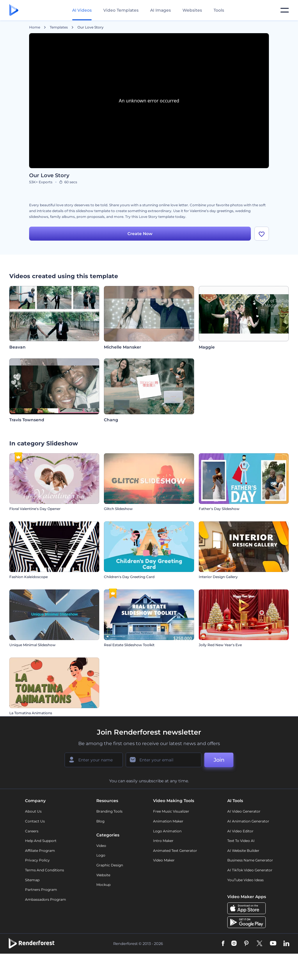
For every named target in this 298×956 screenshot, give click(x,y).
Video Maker (164, 860)
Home (34, 27)
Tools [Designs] (219, 10)
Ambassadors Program (45, 899)
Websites (192, 10)
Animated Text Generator (175, 850)
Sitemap (32, 880)
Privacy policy (37, 860)
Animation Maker (168, 821)
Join (219, 760)
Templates (59, 27)
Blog (100, 821)
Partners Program (41, 889)
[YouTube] (273, 944)
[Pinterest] (246, 944)
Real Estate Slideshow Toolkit (129, 645)
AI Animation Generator (248, 821)
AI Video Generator (243, 811)
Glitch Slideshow (118, 509)
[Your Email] (163, 760)
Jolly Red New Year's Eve (220, 645)
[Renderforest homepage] (13, 10)
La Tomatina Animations (30, 713)
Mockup (103, 884)
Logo (100, 855)
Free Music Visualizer (171, 811)
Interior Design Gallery (218, 577)
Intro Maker (163, 840)
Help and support (40, 840)
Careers (31, 831)
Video (101, 845)
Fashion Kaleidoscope (28, 577)
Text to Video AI (241, 840)
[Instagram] (234, 944)
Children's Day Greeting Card (129, 577)
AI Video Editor (240, 831)
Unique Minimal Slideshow (32, 645)
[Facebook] (223, 944)
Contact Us (35, 821)
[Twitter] (259, 944)
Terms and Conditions (44, 870)
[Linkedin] (286, 944)
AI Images (160, 10)
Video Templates (121, 10)
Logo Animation (167, 831)
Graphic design (109, 865)
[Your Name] (94, 760)
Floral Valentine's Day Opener (35, 509)
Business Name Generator (250, 860)
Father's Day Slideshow (219, 509)
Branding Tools (109, 811)
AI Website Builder (243, 850)
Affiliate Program (40, 850)
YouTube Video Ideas (245, 880)
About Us (33, 811)
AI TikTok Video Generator (249, 870)
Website (103, 875)
